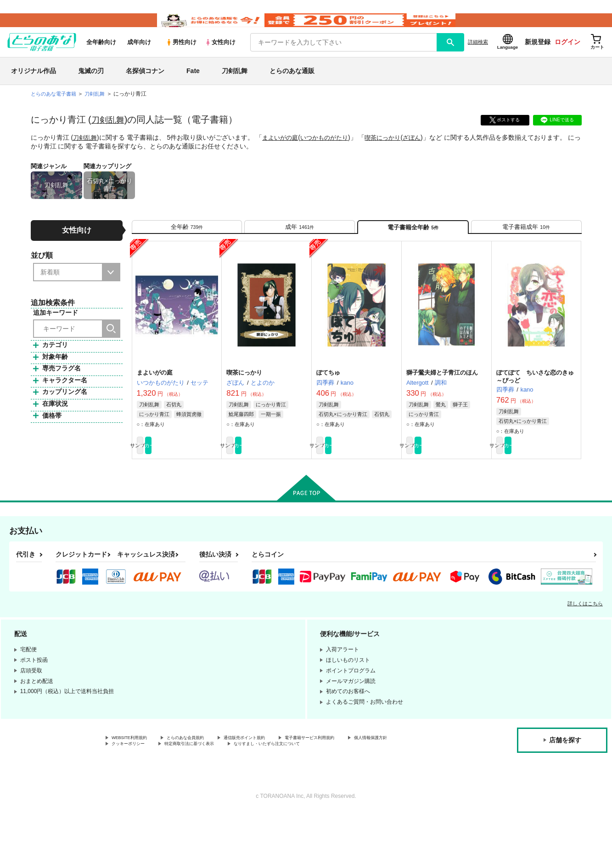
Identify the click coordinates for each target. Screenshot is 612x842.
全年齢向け (101, 55)
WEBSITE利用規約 (135, 764)
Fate (193, 84)
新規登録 (537, 55)
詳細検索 (478, 55)
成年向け (139, 55)
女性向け (220, 55)
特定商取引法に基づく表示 (272, 771)
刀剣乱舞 (234, 84)
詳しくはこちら (585, 629)
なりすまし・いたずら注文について (369, 771)
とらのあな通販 (292, 84)
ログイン (567, 55)
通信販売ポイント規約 (275, 764)
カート (197, 469)
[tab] (187, 244)
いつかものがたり (330, 151)
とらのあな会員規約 (203, 764)
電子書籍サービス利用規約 (355, 764)
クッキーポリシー (197, 771)
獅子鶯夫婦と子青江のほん (442, 394)
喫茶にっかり (392, 151)
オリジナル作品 (33, 84)
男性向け (181, 55)
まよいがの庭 (283, 151)
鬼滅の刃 (91, 84)
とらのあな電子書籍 (55, 107)
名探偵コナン (145, 84)
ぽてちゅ (328, 394)
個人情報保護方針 (134, 771)
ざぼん (423, 151)
